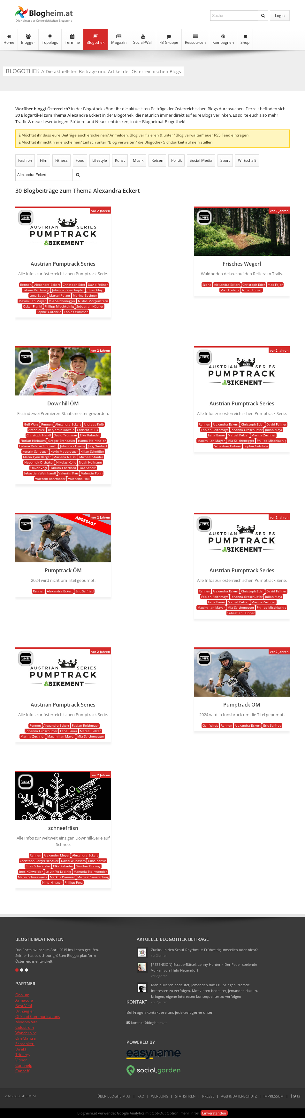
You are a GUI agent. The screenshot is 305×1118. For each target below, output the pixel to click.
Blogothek (95, 39)
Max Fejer (275, 284)
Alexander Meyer (57, 855)
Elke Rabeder (90, 435)
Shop (244, 39)
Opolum (22, 994)
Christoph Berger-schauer (39, 860)
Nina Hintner (252, 290)
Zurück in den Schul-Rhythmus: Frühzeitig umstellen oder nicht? (204, 949)
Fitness (61, 160)
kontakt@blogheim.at (146, 1022)
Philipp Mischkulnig (59, 306)
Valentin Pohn (92, 473)
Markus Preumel (62, 877)
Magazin (118, 39)
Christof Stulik (87, 429)
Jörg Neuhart (97, 446)
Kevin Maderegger (64, 451)
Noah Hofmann (90, 462)
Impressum (273, 1096)
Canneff (22, 1071)
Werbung (159, 1096)
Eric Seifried (84, 591)
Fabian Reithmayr (36, 290)
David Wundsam (73, 860)
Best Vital (23, 1005)
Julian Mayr (95, 290)
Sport (225, 160)
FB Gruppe (168, 39)
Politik (176, 160)
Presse (208, 1096)
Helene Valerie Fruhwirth (38, 446)
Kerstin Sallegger (35, 451)
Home (9, 39)
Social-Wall (143, 39)
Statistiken (185, 1096)
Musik (138, 160)
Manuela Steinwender (90, 871)
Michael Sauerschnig (93, 877)
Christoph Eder (74, 284)
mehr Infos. (190, 1113)
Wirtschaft (247, 160)
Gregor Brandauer (61, 440)
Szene (206, 284)
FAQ (140, 1096)
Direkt (20, 1049)
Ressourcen (195, 39)
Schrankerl (24, 1043)
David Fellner (98, 284)
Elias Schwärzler (38, 866)
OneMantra (25, 1038)
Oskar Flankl (32, 306)
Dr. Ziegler (24, 1011)
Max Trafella (230, 290)
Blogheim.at (44, 12)
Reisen (157, 160)
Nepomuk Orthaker (39, 462)
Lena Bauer (38, 295)
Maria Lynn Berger (37, 457)
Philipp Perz (74, 882)
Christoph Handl (39, 435)
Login (280, 15)
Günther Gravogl (88, 866)
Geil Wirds (210, 725)
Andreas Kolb (94, 424)
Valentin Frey (68, 473)
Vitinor (21, 1060)
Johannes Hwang (72, 446)
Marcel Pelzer (59, 295)
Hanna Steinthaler (92, 440)
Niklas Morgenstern (93, 301)
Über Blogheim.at (114, 1096)
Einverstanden (214, 1113)
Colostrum (24, 1027)
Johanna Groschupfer (68, 290)
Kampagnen (223, 39)
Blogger (28, 39)
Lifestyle (99, 160)
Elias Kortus (97, 860)
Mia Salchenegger (62, 301)
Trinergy (22, 1054)
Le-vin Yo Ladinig (58, 871)
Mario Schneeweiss (32, 877)
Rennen (26, 284)
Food (80, 160)
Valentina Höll (79, 478)
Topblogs (50, 39)
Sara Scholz (87, 467)
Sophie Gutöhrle (49, 311)
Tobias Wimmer (76, 311)
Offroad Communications (37, 1016)
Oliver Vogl (38, 467)
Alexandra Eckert (47, 284)
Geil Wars (31, 424)
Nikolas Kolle (66, 462)
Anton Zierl (36, 429)
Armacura (24, 1000)
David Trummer (65, 435)
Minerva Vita (26, 1022)
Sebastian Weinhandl (40, 473)
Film (43, 160)
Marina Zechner (85, 295)
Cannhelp (23, 1065)
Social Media (201, 160)
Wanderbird (25, 1033)
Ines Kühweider (31, 871)
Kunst (120, 160)
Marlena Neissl (65, 457)
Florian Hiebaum (33, 440)
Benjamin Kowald (61, 429)
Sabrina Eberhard (63, 467)
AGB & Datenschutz (239, 1096)
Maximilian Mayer (32, 301)
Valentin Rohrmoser (50, 478)
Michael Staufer (91, 457)
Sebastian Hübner (89, 306)
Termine (72, 39)
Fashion (25, 160)
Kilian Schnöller (92, 451)
